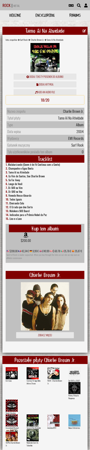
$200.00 (26, 240)
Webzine (15, 15)
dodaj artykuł (45, 84)
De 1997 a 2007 (74, 380)
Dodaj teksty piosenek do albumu (44, 77)
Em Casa (9, 380)
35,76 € (67, 251)
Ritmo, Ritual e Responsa (73, 397)
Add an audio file (45, 92)
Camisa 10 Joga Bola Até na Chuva (33, 382)
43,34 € (25, 251)
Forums (75, 15)
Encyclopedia (45, 15)
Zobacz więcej (45, 335)
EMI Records (76, 138)
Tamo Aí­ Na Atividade (34, 427)
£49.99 (45, 251)
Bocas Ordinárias (74, 427)
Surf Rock (24, 39)
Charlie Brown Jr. (37, 39)
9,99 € (35, 251)
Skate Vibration (11, 413)
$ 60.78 (56, 251)
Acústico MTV (51, 427)
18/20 (45, 100)
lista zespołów (11, 39)
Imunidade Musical (12, 427)
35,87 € (78, 251)
